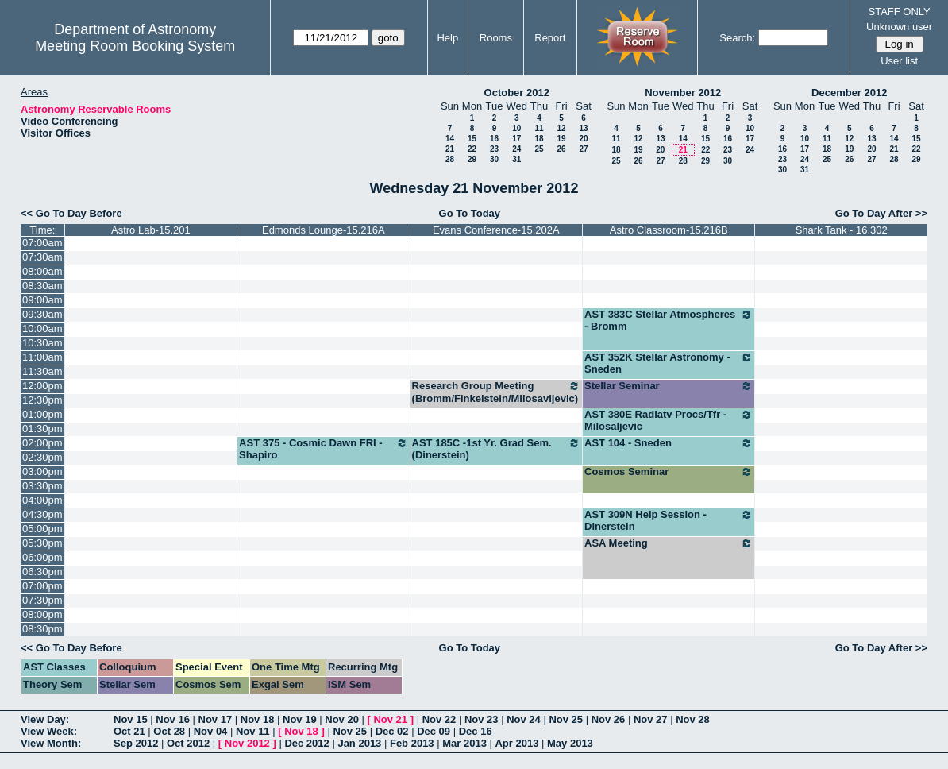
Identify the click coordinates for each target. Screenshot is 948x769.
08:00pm (42, 614)
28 (449, 159)
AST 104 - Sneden (668, 443)
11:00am (42, 357)
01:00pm (42, 414)
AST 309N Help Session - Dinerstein (668, 520)
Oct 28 (169, 731)
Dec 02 (392, 731)
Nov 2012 (247, 743)
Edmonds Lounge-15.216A (323, 230)
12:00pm (42, 386)
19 (561, 138)
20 (583, 138)
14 (449, 138)
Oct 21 (129, 731)
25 (538, 149)
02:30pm (42, 457)
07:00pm (42, 586)
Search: (737, 38)
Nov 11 (253, 731)
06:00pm (42, 557)
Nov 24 (524, 719)
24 (516, 149)
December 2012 (849, 93)
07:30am (42, 257)
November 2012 (683, 93)
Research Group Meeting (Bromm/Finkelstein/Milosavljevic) (496, 392)
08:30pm (42, 629)
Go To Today (470, 213)
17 (516, 138)
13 (583, 128)
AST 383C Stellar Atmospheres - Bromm (668, 320)
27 (583, 149)
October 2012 (516, 93)
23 (494, 149)
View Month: (51, 743)
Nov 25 (566, 719)
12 (561, 128)
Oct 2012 (188, 743)
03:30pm (42, 486)
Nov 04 (211, 731)
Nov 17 (215, 719)
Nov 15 (131, 719)
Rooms (496, 38)
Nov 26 (609, 719)
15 (472, 138)
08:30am (42, 286)
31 (516, 159)
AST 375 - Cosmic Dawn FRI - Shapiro (323, 449)
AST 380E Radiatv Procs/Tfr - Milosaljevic (668, 420)
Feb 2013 (412, 743)
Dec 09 (433, 731)
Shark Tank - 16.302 (842, 230)
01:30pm (42, 429)
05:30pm (42, 543)
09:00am (42, 300)
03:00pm (42, 471)
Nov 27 (651, 719)
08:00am (42, 271)
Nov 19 (300, 719)
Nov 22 (439, 719)
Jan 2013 (359, 743)
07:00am (42, 243)
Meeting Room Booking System (135, 46)
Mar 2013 (464, 743)
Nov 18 (258, 719)
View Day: (45, 719)
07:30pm (42, 600)
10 (516, 128)
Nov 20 (342, 719)
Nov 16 (173, 719)
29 (472, 159)
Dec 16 (475, 731)
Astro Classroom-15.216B (669, 230)
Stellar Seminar (668, 386)
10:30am (42, 343)
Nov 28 (693, 719)
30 (494, 159)
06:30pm (42, 572)
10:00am (42, 328)
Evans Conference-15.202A (496, 230)
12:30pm (42, 400)
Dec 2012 (306, 743)
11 (538, 128)
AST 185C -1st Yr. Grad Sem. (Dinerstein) (496, 449)
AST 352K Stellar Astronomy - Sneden (668, 363)
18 (538, 138)
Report (549, 38)
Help (447, 38)
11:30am (42, 371)
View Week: (49, 731)
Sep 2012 (136, 743)
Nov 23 (481, 719)
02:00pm (42, 443)
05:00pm (42, 529)
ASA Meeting (668, 543)
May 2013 (570, 743)
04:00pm (42, 500)
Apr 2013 (516, 743)
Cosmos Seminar (668, 472)
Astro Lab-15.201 (151, 230)
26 (561, 149)
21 (449, 149)
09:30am (42, 314)
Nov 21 (390, 719)
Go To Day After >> (881, 213)
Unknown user (899, 27)
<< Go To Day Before (71, 213)
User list (899, 61)
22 (472, 149)
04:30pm (42, 514)
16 (494, 138)
